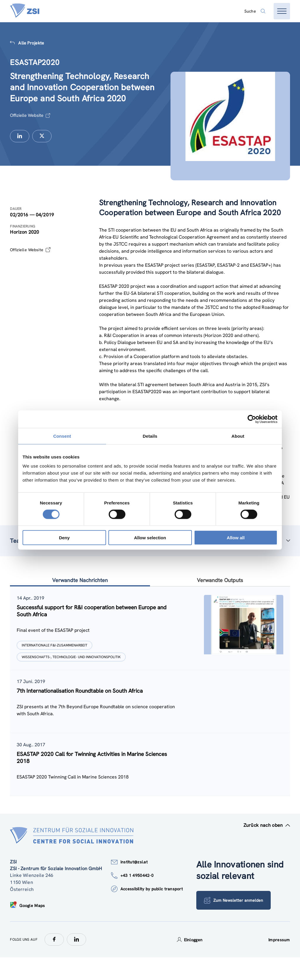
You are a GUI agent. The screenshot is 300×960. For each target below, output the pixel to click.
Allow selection (150, 537)
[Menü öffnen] (282, 11)
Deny (64, 537)
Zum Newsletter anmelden (233, 903)
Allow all (236, 537)
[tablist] (150, 693)
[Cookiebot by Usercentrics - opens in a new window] (251, 419)
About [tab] (237, 435)
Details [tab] (150, 435)
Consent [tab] (62, 435)
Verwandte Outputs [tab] (220, 580)
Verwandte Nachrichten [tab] (80, 580)
